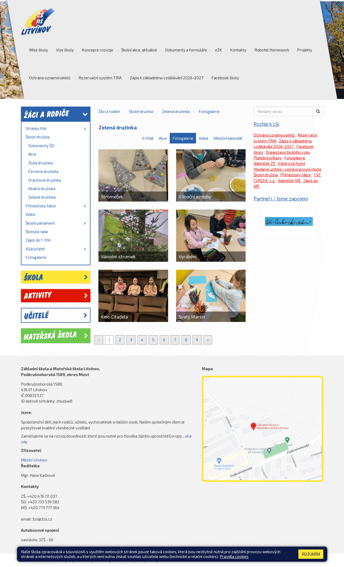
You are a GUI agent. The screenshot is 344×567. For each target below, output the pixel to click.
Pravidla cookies (234, 556)
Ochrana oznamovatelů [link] (275, 135)
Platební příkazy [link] (268, 157)
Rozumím (311, 554)
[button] (318, 111)
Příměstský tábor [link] (55, 205)
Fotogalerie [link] (35, 257)
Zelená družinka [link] (42, 197)
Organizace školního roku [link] (288, 152)
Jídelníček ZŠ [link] (265, 163)
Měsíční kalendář (228, 138)
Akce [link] (32, 154)
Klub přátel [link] (55, 248)
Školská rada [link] (36, 231)
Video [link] (30, 214)
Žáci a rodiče (109, 111)
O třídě (148, 138)
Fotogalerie (209, 111)
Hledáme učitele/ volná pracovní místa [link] (287, 169)
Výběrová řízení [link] (291, 163)
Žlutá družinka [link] (40, 162)
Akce (163, 138)
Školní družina (141, 111)
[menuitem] (55, 128)
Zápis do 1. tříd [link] (37, 240)
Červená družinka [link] (43, 171)
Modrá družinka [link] (41, 188)
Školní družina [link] (37, 136)
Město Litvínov (34, 459)
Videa (203, 138)
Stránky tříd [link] (55, 128)
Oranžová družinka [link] (44, 180)
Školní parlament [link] (55, 223)
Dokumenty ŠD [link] (41, 145)
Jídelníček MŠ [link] (289, 180)
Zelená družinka (176, 111)
